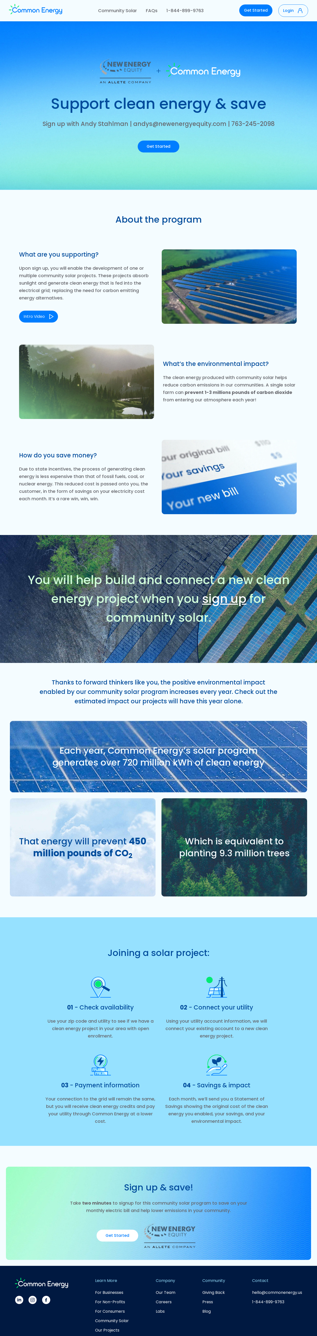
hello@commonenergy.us (277, 1292)
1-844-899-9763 (185, 10)
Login (288, 10)
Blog (206, 1311)
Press (207, 1302)
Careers (164, 1302)
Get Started (256, 10)
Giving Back (213, 1292)
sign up (224, 599)
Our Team (165, 1292)
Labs (160, 1311)
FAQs (152, 10)
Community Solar (117, 10)
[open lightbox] (38, 312)
